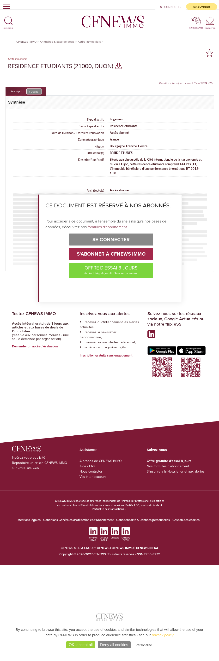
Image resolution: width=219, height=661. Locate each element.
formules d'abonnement (107, 226)
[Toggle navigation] (5, 6)
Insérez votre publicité (28, 457)
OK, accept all (81, 645)
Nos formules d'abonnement (168, 466)
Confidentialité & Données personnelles (143, 520)
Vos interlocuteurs (93, 476)
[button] (8, 19)
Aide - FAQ (87, 466)
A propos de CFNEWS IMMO (100, 460)
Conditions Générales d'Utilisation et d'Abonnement (78, 520)
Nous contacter (90, 471)
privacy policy (162, 635)
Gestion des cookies (186, 520)
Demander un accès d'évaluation (35, 346)
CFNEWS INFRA (147, 548)
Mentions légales (29, 520)
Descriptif (26, 91)
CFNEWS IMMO (123, 548)
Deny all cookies (114, 645)
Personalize (144, 645)
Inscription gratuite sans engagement (106, 355)
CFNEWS (103, 548)
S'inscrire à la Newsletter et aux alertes (176, 471)
